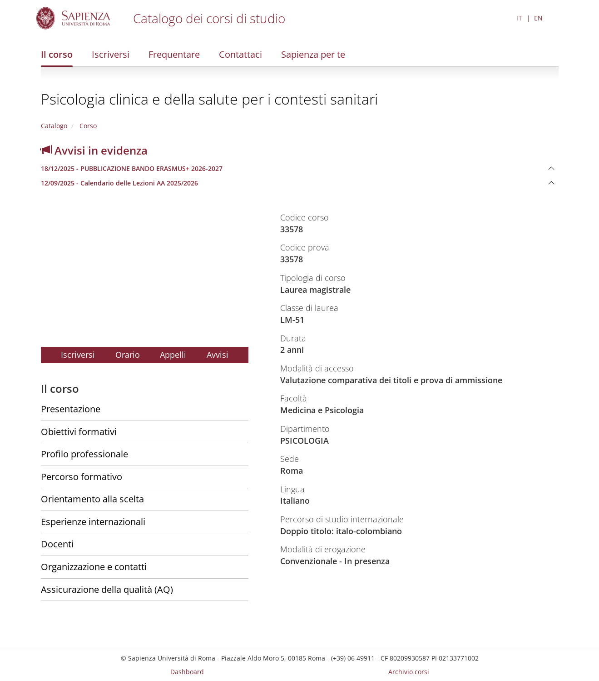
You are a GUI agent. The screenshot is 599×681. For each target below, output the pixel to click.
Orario (127, 354)
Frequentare (174, 54)
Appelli (173, 354)
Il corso (57, 54)
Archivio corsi (408, 671)
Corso (87, 125)
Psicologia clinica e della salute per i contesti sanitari (209, 99)
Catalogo (54, 125)
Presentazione (70, 409)
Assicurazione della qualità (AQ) (107, 589)
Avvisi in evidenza (94, 150)
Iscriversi (110, 54)
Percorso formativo (81, 477)
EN (538, 18)
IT (519, 18)
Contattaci (240, 54)
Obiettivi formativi (79, 432)
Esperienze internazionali (93, 522)
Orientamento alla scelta (92, 499)
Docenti (57, 544)
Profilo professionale (84, 454)
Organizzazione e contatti (94, 567)
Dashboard (187, 671)
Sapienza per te (313, 54)
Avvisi (217, 354)
